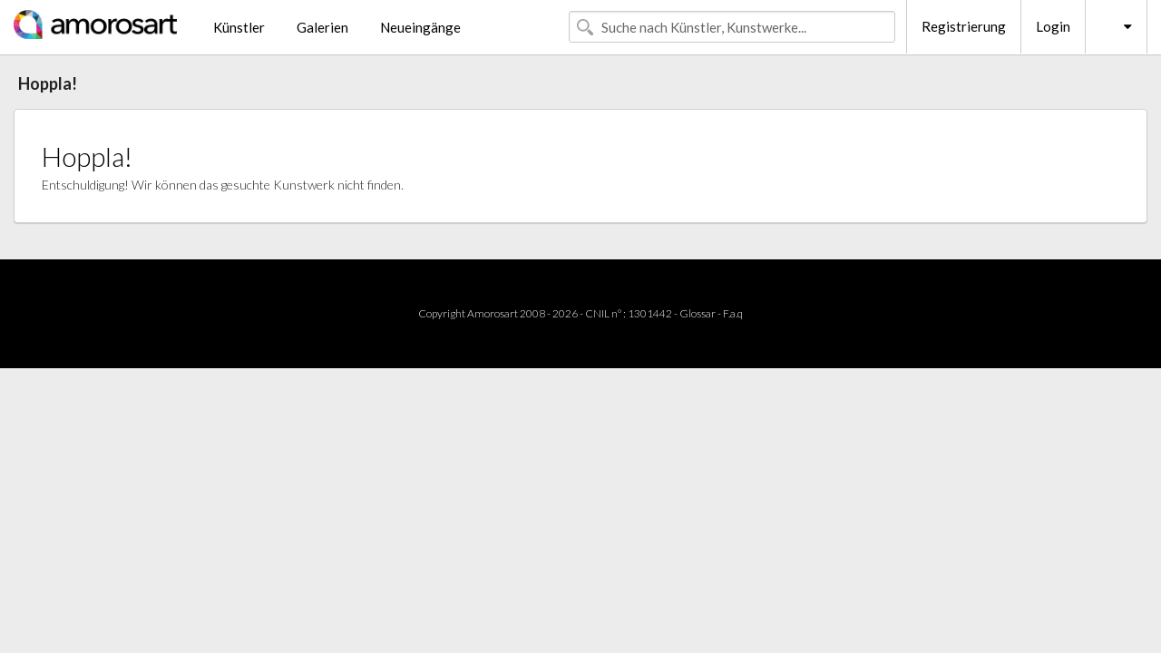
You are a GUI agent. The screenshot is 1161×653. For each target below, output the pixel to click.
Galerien (322, 27)
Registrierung (964, 26)
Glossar (697, 313)
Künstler (239, 27)
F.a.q (733, 313)
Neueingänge (420, 27)
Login (1053, 26)
